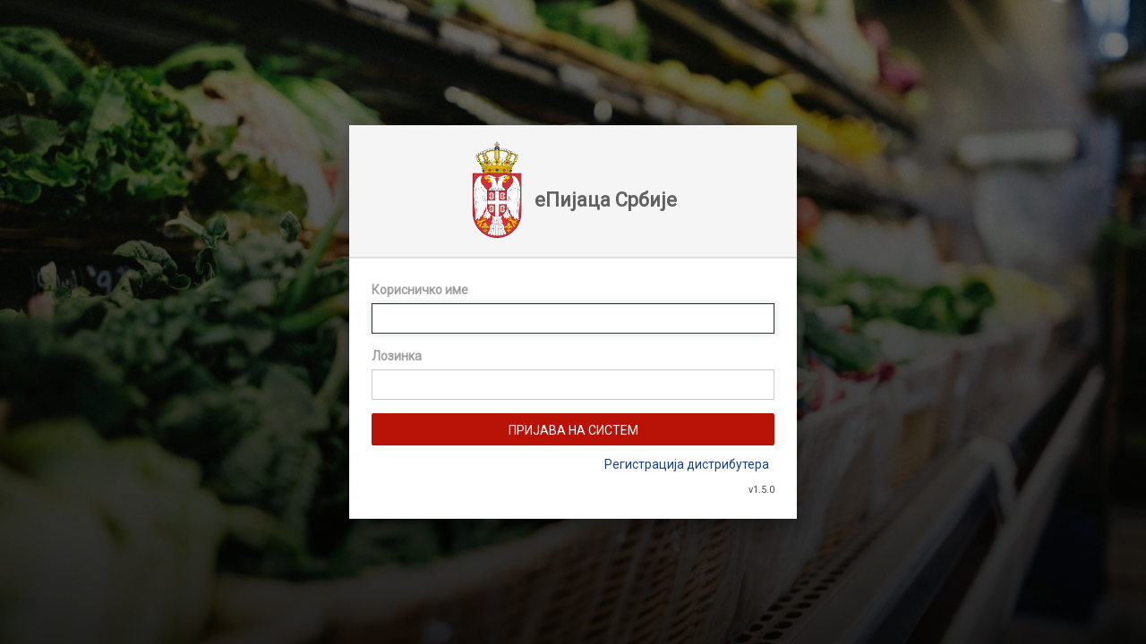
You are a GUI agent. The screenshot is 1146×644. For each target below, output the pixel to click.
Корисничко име (420, 290)
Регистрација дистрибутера (686, 464)
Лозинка (397, 356)
